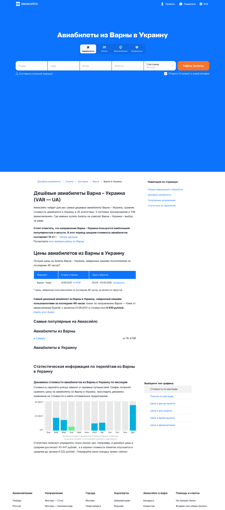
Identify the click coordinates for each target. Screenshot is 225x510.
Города (90, 493)
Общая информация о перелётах (165, 189)
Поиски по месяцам (161, 396)
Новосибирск (93, 506)
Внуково (119, 506)
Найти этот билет (44, 312)
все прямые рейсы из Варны (66, 241)
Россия (16, 506)
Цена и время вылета (162, 417)
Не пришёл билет (186, 500)
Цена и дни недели (161, 410)
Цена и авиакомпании (162, 425)
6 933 (77, 282)
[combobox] (31, 65)
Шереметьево (122, 500)
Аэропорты (121, 493)
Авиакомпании (22, 493)
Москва (90, 500)
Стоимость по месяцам (164, 389)
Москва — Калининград (58, 506)
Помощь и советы (188, 493)
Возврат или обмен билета (191, 506)
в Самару (39, 338)
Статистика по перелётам (162, 205)
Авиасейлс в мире (155, 493)
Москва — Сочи (54, 500)
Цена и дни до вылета (162, 403)
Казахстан (149, 506)
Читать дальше (68, 236)
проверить (119, 282)
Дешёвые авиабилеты (159, 194)
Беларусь (148, 500)
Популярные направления (161, 200)
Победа (16, 500)
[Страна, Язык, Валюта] (203, 4)
